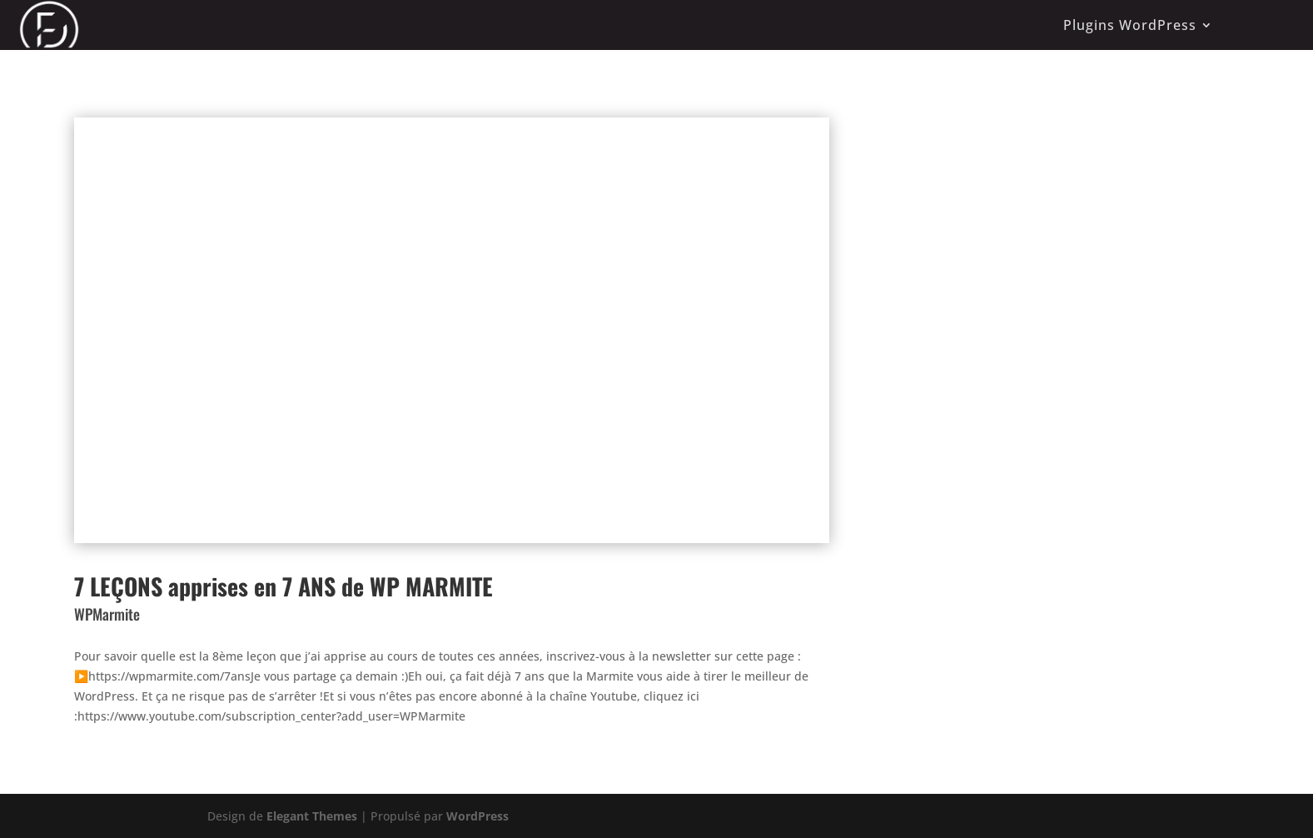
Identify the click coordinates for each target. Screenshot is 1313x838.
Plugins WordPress (1129, 25)
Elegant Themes (311, 816)
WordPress (477, 816)
